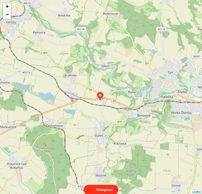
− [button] (7, 15)
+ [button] (7, 7)
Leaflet (196, 187)
